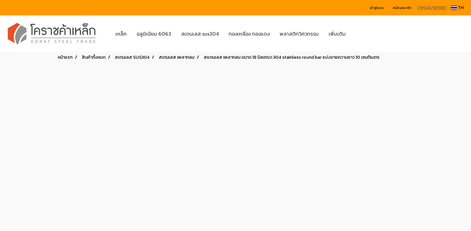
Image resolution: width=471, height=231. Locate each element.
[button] (360, 33)
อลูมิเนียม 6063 (154, 34)
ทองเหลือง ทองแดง (249, 34)
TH (457, 7)
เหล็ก (121, 34)
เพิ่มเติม (337, 34)
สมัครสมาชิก (402, 7)
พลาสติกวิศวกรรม (299, 34)
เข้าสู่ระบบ (377, 7)
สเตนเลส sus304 (200, 34)
